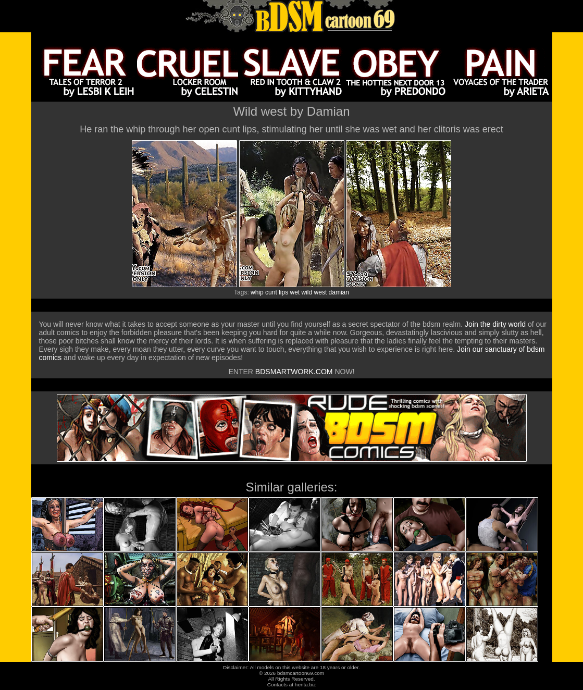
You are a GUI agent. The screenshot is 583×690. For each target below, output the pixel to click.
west (320, 292)
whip (257, 292)
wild (307, 292)
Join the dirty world (495, 324)
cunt (271, 292)
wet (295, 292)
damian (339, 292)
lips (283, 292)
